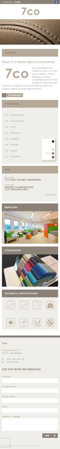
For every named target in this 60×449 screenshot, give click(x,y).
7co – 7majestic (12, 139)
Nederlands (8, 2)
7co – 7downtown (13, 133)
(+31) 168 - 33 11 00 (13, 359)
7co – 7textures (11, 144)
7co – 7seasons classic (15, 115)
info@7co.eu (10, 362)
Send (50, 435)
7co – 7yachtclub (13, 156)
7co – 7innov (10, 127)
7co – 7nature (11, 150)
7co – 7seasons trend (14, 121)
